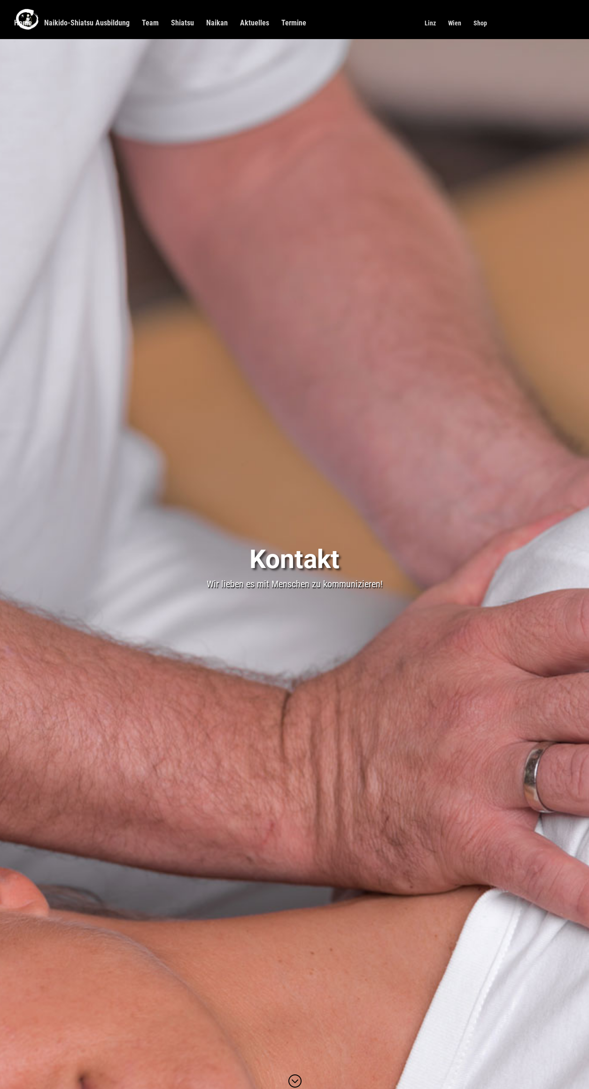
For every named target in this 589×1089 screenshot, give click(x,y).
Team (150, 23)
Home (23, 23)
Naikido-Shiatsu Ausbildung (87, 23)
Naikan (217, 23)
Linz (430, 23)
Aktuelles (254, 23)
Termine (293, 23)
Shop (480, 23)
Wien (454, 23)
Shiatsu (182, 23)
